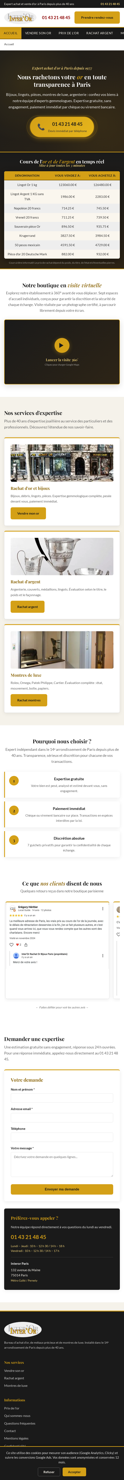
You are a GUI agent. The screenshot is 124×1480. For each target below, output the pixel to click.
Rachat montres (29, 700)
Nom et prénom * (23, 1089)
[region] (62, 951)
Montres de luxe (15, 1385)
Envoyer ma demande (62, 1189)
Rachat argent (99, 33)
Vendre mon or (28, 513)
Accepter (74, 1472)
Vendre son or (38, 33)
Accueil (11, 33)
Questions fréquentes (19, 1423)
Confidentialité (15, 1446)
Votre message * (22, 1148)
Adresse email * (22, 1109)
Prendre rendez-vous (97, 17)
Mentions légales (16, 1438)
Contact (10, 1431)
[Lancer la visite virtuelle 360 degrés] (62, 352)
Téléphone (18, 1128)
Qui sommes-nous (17, 1416)
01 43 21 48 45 (110, 4)
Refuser (49, 1472)
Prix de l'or (69, 33)
